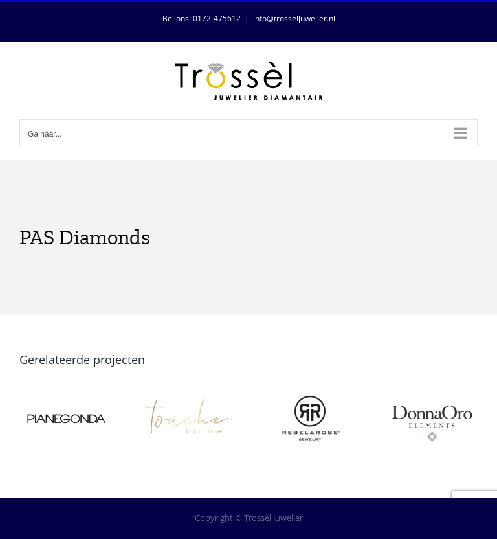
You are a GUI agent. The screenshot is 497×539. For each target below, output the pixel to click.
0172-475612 (217, 18)
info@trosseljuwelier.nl (294, 18)
